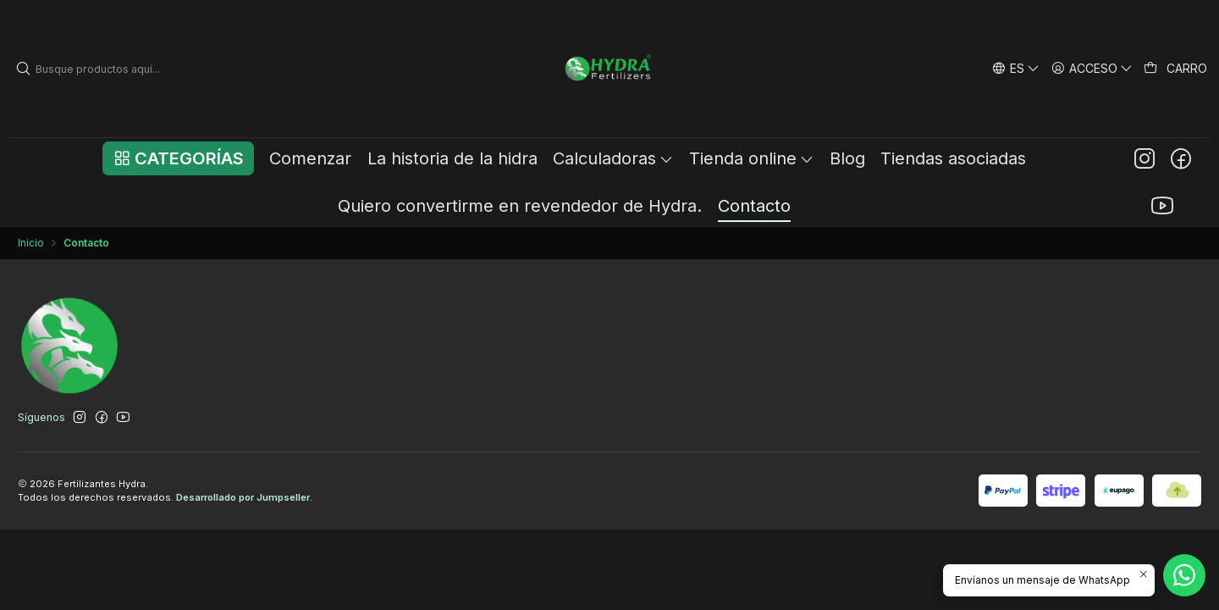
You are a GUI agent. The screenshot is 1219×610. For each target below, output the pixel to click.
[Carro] (1176, 68)
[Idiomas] (1015, 68)
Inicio (31, 243)
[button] (178, 158)
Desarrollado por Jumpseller (243, 497)
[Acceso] (1092, 68)
